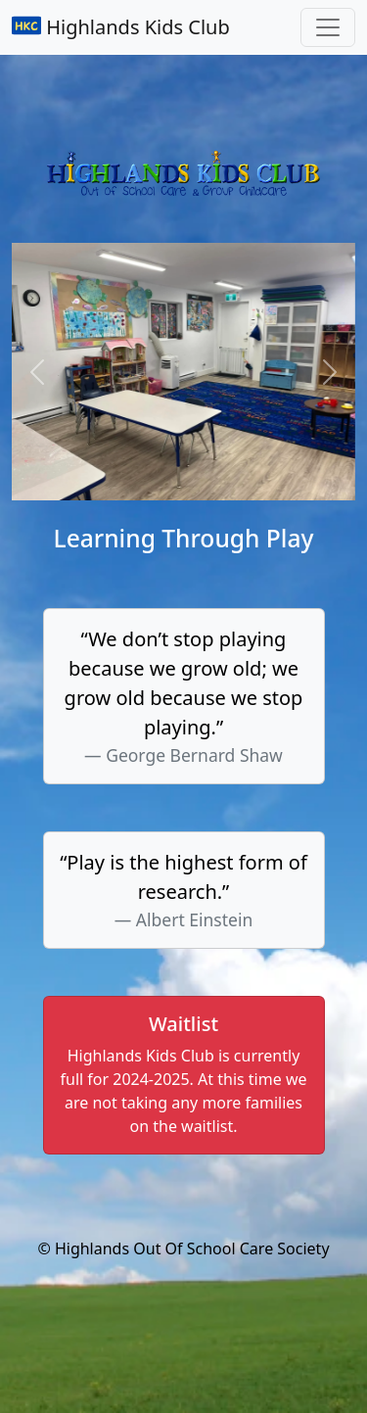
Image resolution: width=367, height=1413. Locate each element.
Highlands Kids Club (121, 27)
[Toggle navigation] (327, 27)
